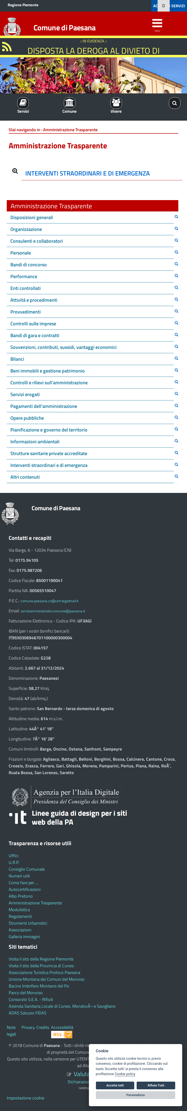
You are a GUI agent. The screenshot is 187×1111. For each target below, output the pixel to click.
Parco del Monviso (26, 992)
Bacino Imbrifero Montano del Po (39, 986)
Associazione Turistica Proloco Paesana (44, 972)
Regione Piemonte (23, 5)
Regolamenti (20, 916)
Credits (42, 1027)
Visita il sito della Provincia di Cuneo (41, 965)
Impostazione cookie (25, 1098)
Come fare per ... (23, 882)
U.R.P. (14, 862)
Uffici (13, 855)
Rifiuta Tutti (156, 1085)
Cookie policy (125, 1074)
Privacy (28, 1027)
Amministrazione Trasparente (35, 903)
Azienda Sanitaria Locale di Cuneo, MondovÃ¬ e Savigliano (62, 1006)
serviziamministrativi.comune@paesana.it (53, 611)
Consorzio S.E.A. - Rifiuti (31, 999)
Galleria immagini (24, 936)
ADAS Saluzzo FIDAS (28, 1013)
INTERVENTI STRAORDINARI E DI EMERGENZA (87, 173)
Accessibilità (62, 1027)
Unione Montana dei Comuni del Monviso (47, 979)
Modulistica (19, 909)
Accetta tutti (115, 1085)
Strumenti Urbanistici (28, 923)
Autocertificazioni (25, 889)
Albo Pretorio (21, 896)
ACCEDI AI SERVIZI (169, 6)
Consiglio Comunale (27, 869)
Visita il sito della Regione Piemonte (41, 959)
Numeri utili (19, 876)
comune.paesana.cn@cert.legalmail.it (49, 601)
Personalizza (136, 1095)
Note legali (11, 1030)
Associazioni (20, 930)
